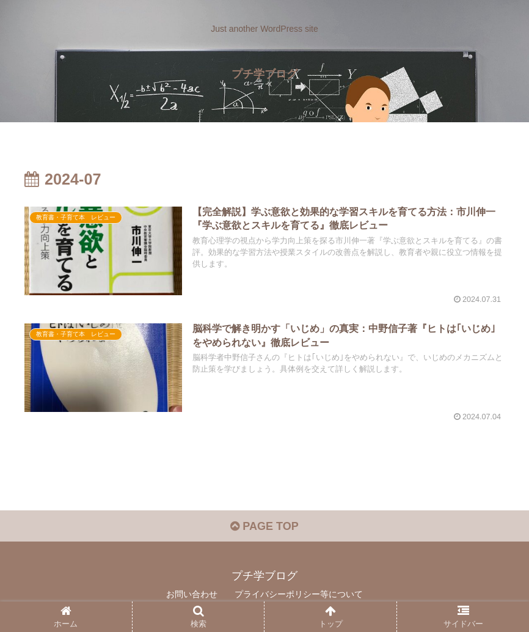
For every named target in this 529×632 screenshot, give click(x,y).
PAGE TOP (264, 526)
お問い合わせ (191, 594)
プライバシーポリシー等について (299, 594)
